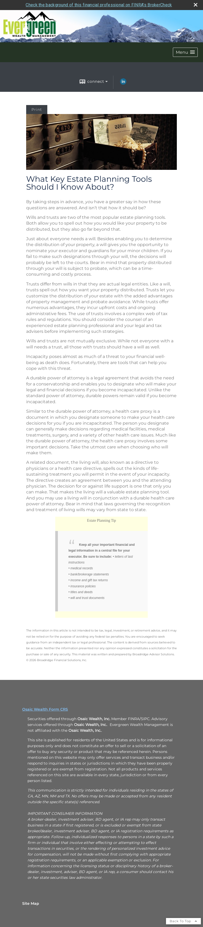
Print (36, 109)
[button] (185, 52)
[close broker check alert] (195, 5)
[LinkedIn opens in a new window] (123, 83)
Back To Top (183, 921)
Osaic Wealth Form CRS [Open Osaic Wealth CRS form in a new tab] (45, 709)
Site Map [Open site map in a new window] (30, 903)
